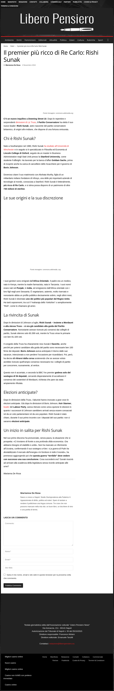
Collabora (43, 2)
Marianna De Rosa (13, 65)
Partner (67, 2)
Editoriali (42, 40)
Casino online (11, 685)
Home (3, 2)
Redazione (23, 2)
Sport (100, 40)
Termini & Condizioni (9, 6)
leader (6, 407)
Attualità (53, 40)
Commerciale (56, 2)
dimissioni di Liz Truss (26, 122)
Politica (63, 40)
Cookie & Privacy (91, 2)
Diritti (19, 40)
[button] (108, 40)
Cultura (80, 40)
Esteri (72, 40)
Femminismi (30, 40)
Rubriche (91, 40)
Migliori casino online (14, 657)
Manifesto (12, 2)
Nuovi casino (10, 663)
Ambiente (9, 40)
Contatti (33, 2)
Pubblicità (77, 2)
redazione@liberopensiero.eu (62, 644)
